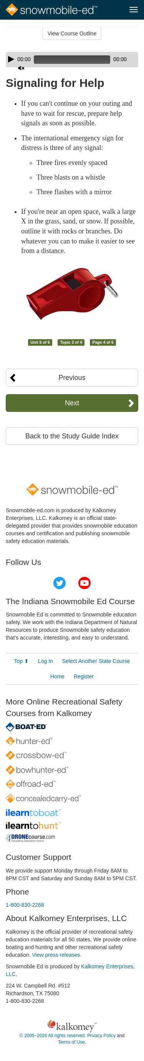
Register (84, 676)
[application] (72, 59)
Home (57, 676)
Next (72, 403)
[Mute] (21, 68)
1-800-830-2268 (25, 905)
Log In (45, 661)
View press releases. (57, 955)
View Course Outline (72, 33)
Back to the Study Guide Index (72, 436)
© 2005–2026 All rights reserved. (53, 1035)
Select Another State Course (96, 661)
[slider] (72, 59)
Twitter (59, 583)
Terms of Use (71, 1042)
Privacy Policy (101, 1035)
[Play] (11, 59)
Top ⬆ (21, 661)
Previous (71, 377)
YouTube (84, 583)
